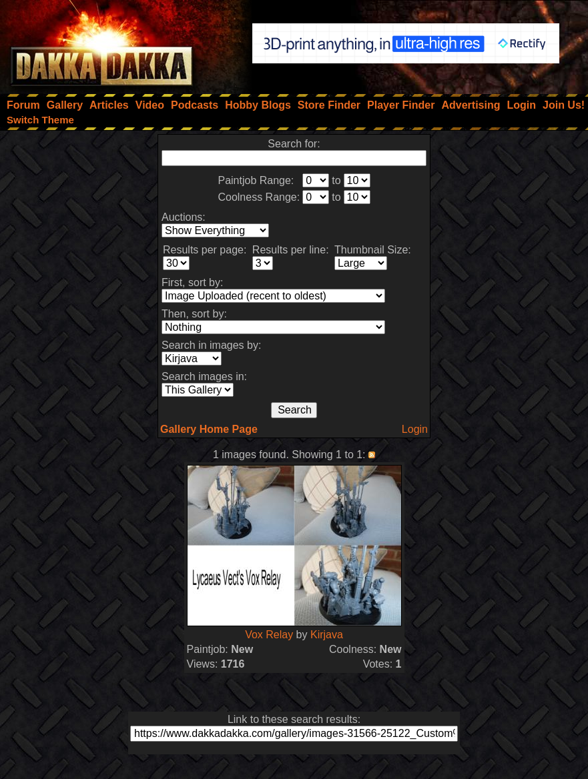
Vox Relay (269, 634)
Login (415, 429)
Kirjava (326, 634)
